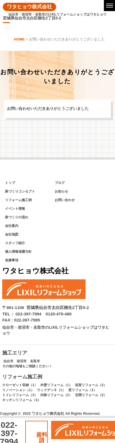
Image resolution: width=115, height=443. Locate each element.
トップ (10, 183)
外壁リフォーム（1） (56, 385)
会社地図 (11, 234)
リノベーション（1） (18, 390)
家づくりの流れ (16, 217)
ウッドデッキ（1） (51, 390)
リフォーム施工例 (18, 200)
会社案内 (11, 226)
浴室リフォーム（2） (91, 385)
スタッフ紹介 (15, 243)
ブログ (60, 183)
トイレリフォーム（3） (20, 395)
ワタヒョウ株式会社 (29, 6)
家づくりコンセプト (20, 191)
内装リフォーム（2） (56, 395)
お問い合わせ (65, 200)
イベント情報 (15, 209)
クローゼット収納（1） (20, 385)
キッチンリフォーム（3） (21, 400)
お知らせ (61, 191)
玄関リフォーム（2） (91, 395)
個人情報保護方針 (18, 252)
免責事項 (11, 260)
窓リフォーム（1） (82, 390)
